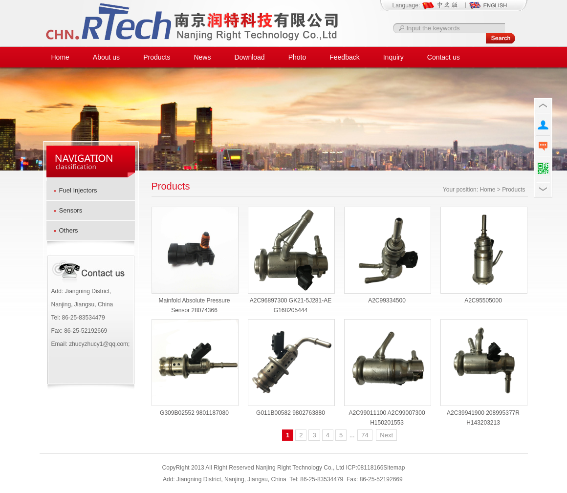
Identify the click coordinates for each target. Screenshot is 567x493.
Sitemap (394, 467)
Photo (297, 57)
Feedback (344, 57)
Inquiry (393, 57)
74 (364, 435)
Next (386, 435)
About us (106, 57)
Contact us (443, 57)
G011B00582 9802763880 (290, 412)
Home (60, 57)
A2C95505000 (483, 300)
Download (249, 57)
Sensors (71, 210)
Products (156, 57)
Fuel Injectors (78, 190)
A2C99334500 (387, 300)
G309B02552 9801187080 (194, 412)
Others (68, 230)
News (202, 57)
